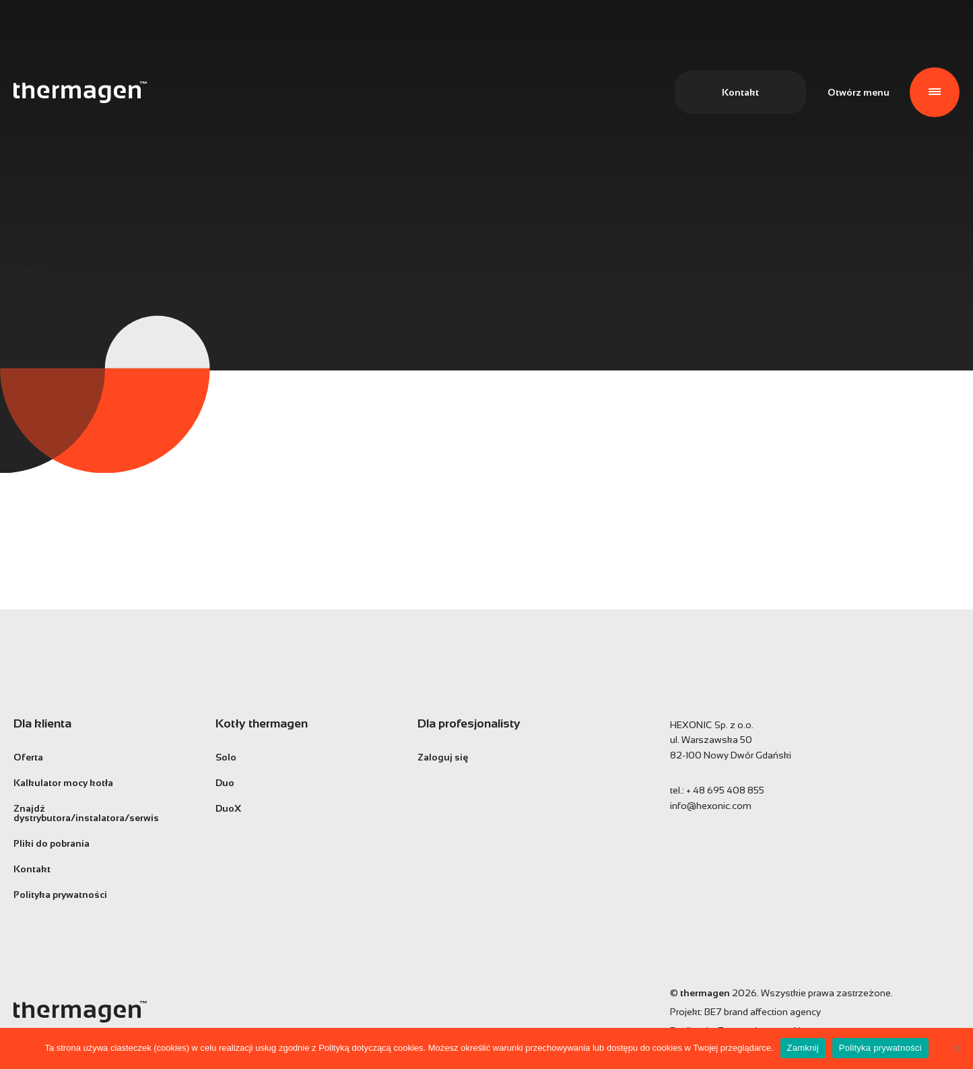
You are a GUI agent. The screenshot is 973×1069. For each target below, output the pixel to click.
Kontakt (740, 92)
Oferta (28, 757)
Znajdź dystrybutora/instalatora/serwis (86, 813)
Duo (224, 782)
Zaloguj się (442, 757)
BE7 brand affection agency (762, 1011)
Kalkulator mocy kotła (63, 782)
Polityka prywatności (60, 894)
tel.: (717, 790)
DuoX (228, 808)
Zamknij (803, 1048)
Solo (225, 757)
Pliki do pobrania (51, 843)
